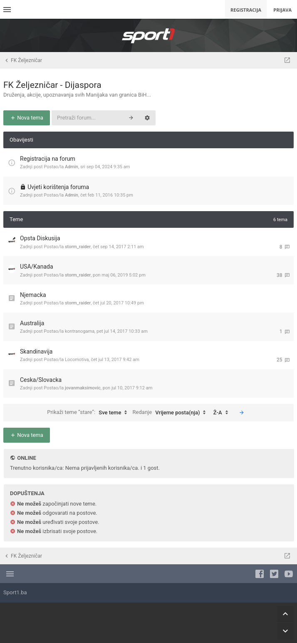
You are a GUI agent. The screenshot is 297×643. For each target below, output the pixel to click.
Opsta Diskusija (40, 238)
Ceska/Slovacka (41, 379)
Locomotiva (77, 359)
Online (26, 458)
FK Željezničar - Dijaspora (52, 85)
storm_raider (78, 246)
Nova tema (26, 118)
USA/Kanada (36, 266)
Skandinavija (36, 351)
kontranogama (79, 331)
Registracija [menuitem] (245, 10)
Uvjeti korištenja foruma (58, 187)
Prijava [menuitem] (282, 10)
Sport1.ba (15, 592)
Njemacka (33, 295)
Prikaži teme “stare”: (89, 412)
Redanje (171, 412)
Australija (32, 323)
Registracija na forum (47, 158)
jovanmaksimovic (83, 388)
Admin (71, 166)
